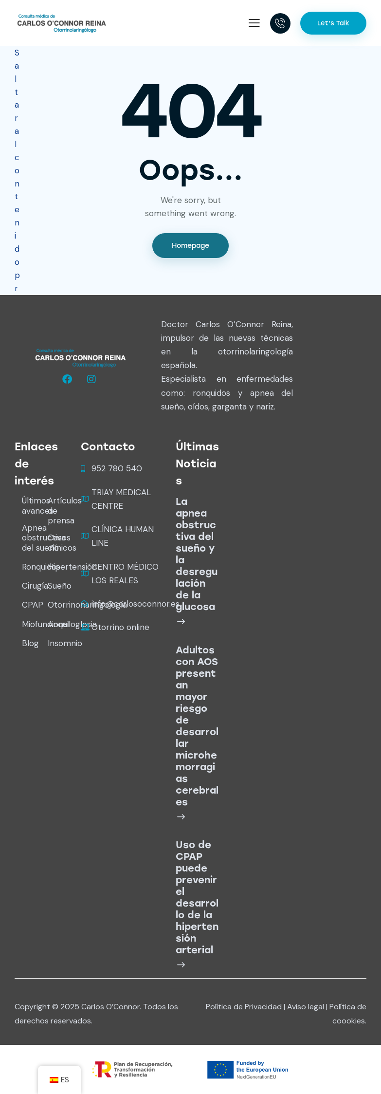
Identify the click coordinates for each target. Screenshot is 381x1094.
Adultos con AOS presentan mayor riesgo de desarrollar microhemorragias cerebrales (197, 726)
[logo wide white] (80, 358)
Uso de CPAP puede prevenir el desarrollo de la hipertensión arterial (197, 897)
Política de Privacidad (244, 1006)
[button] (254, 22)
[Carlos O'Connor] (62, 22)
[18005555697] (280, 23)
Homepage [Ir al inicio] (190, 245)
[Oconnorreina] (68, 379)
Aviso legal (305, 1006)
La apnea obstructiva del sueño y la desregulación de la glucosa (197, 554)
